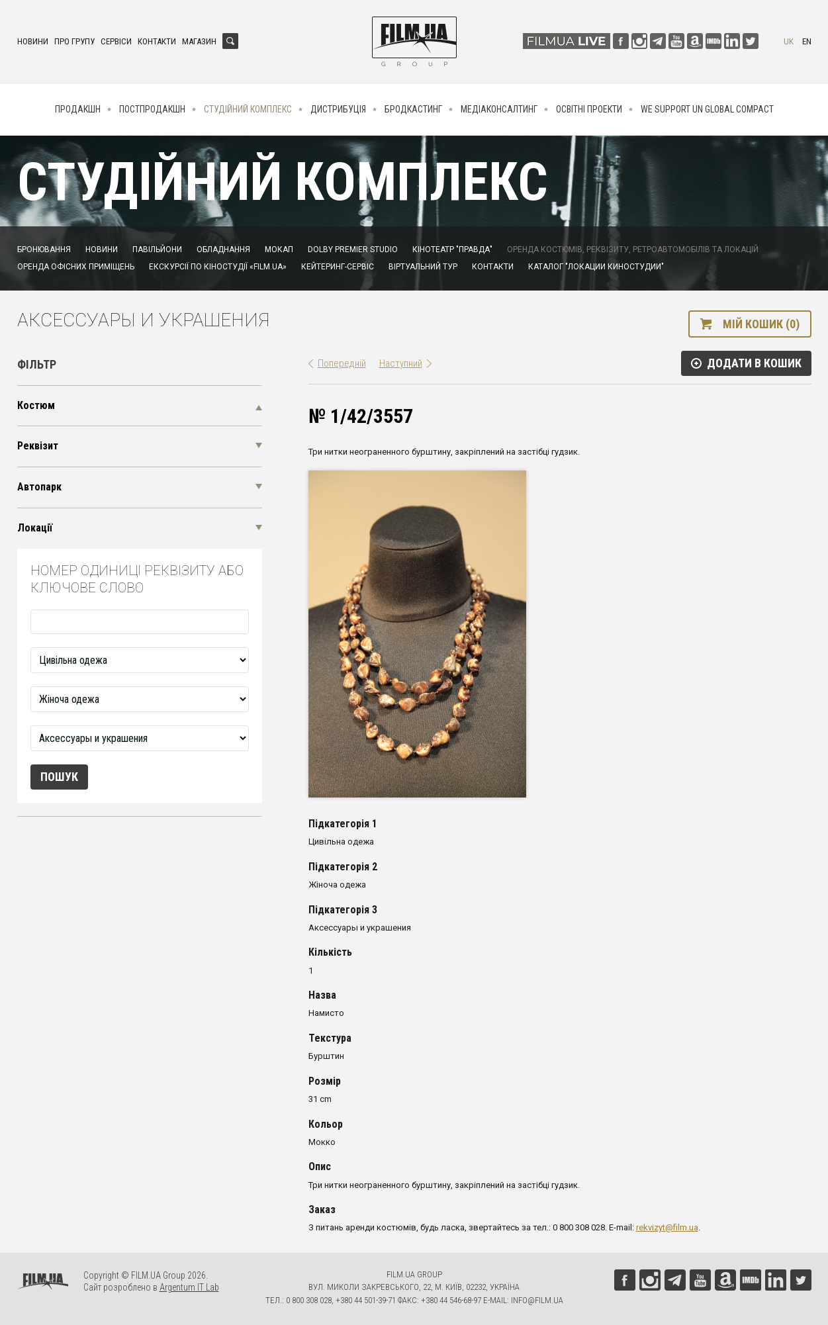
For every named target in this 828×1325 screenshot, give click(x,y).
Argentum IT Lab (189, 1287)
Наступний (400, 363)
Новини (32, 41)
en (806, 41)
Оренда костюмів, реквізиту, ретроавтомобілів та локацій (633, 249)
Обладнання (223, 249)
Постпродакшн (152, 109)
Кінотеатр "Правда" (452, 249)
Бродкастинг (413, 109)
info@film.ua (537, 1300)
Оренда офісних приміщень (75, 266)
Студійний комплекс (248, 109)
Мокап (279, 249)
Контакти (157, 41)
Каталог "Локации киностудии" (596, 266)
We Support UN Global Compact (707, 109)
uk (789, 41)
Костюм (36, 405)
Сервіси (116, 41)
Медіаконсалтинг (499, 109)
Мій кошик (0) (761, 324)
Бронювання (44, 249)
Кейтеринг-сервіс (337, 266)
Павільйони (157, 249)
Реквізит (37, 445)
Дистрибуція (338, 109)
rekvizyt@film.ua (667, 1227)
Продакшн (78, 109)
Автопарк (39, 486)
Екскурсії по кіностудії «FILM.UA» (218, 266)
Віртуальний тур (423, 266)
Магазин (199, 41)
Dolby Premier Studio (353, 249)
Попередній (342, 363)
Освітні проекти (589, 109)
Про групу (74, 41)
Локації (34, 528)
